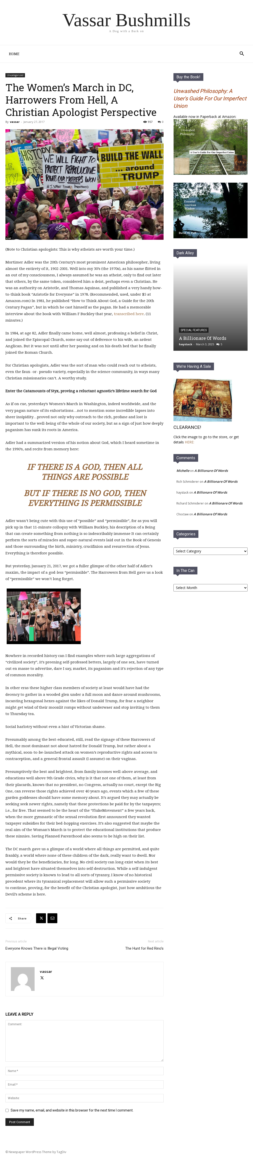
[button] (242, 54)
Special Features (194, 330)
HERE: (189, 442)
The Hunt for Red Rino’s (144, 948)
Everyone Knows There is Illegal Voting (36, 948)
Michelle (182, 470)
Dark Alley (185, 253)
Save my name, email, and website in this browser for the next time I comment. (72, 1110)
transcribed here (129, 314)
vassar (15, 122)
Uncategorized (15, 75)
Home (14, 54)
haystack (185, 344)
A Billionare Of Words (202, 338)
